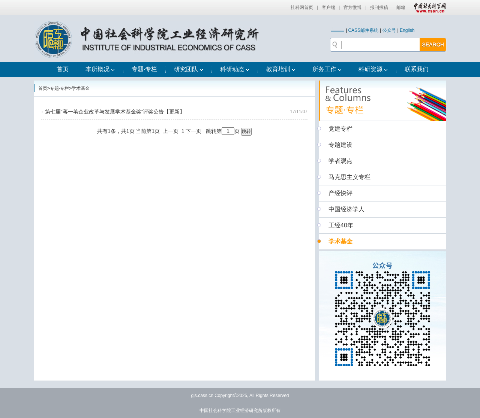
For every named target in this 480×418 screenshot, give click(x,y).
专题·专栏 (144, 69)
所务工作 (327, 69)
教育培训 (281, 69)
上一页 (170, 131)
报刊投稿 (379, 7)
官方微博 (353, 7)
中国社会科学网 (428, 7)
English (407, 30)
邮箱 (400, 7)
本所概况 (100, 69)
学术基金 (81, 88)
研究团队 (188, 69)
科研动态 (234, 69)
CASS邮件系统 (363, 30)
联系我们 (417, 69)
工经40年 (340, 225)
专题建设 (340, 145)
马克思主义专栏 (349, 177)
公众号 (389, 30)
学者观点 (340, 161)
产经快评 (340, 193)
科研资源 (373, 69)
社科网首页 (302, 7)
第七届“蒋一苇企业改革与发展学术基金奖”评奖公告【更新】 (115, 112)
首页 (63, 69)
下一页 (193, 131)
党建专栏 (340, 128)
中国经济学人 (346, 209)
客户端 (328, 7)
